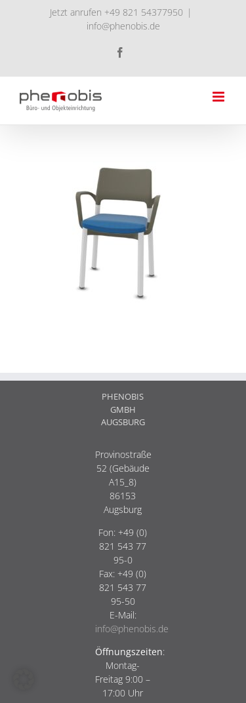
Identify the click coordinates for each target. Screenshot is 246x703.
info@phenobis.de (123, 26)
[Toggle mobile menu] (219, 97)
